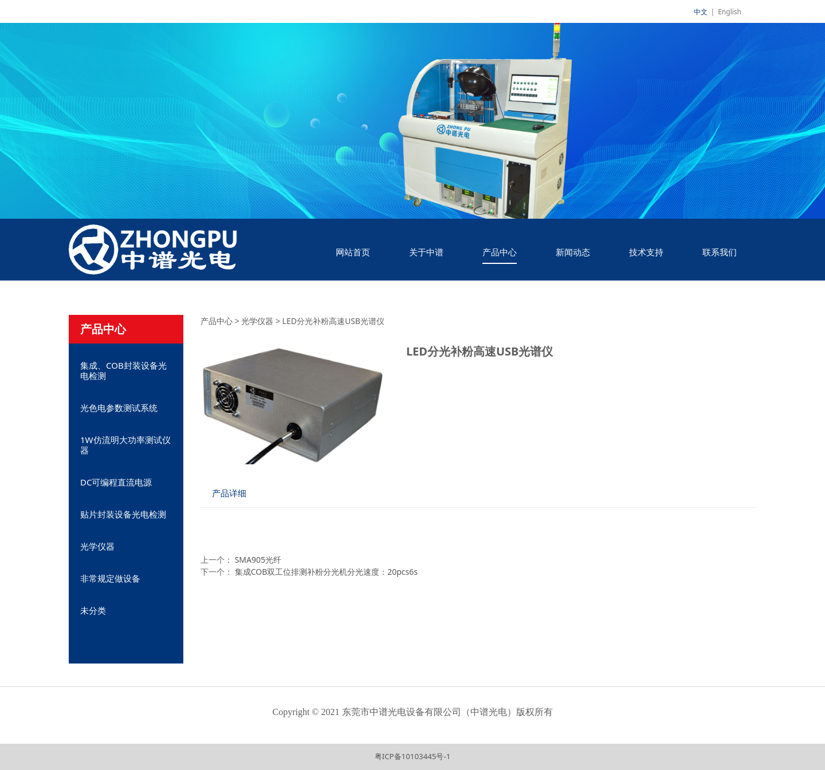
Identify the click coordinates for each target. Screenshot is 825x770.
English (729, 12)
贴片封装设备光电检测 (123, 514)
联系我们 (719, 252)
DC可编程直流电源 (116, 482)
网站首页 (353, 252)
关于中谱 (426, 252)
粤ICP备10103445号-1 (413, 756)
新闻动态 (573, 252)
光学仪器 (97, 546)
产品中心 (499, 252)
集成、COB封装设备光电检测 (123, 370)
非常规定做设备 (110, 578)
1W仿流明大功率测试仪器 (125, 445)
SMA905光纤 (258, 559)
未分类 (93, 610)
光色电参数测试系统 (119, 407)
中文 (701, 12)
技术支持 (646, 252)
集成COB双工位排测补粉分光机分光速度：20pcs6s (326, 571)
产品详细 (229, 493)
